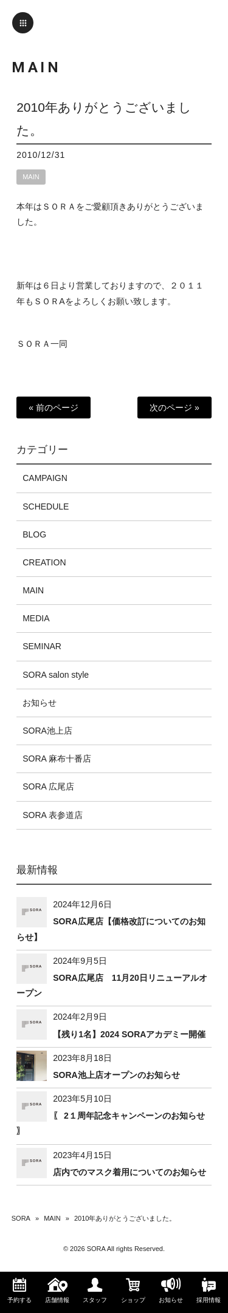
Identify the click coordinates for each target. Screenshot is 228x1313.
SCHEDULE (45, 506)
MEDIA (35, 618)
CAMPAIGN (44, 478)
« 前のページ (53, 407)
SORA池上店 (47, 730)
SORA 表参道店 (52, 815)
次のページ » (174, 407)
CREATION (44, 562)
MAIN (31, 176)
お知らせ (39, 703)
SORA (21, 1218)
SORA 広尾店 (48, 786)
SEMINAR (41, 646)
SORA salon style (55, 675)
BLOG (34, 534)
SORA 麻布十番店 (56, 758)
